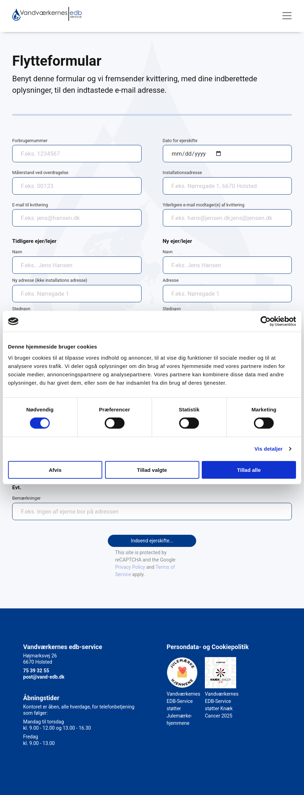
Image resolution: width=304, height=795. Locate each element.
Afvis (55, 470)
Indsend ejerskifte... (152, 540)
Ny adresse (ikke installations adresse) (49, 280)
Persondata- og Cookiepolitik (208, 646)
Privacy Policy (130, 567)
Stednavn (21, 308)
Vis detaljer (269, 449)
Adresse (171, 280)
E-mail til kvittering (30, 204)
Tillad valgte (152, 470)
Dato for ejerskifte (180, 140)
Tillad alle (249, 470)
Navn (17, 251)
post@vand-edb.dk (44, 677)
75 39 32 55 (36, 670)
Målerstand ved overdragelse (40, 172)
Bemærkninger (26, 498)
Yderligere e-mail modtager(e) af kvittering (204, 204)
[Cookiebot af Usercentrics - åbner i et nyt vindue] (265, 321)
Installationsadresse (182, 172)
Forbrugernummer (30, 140)
